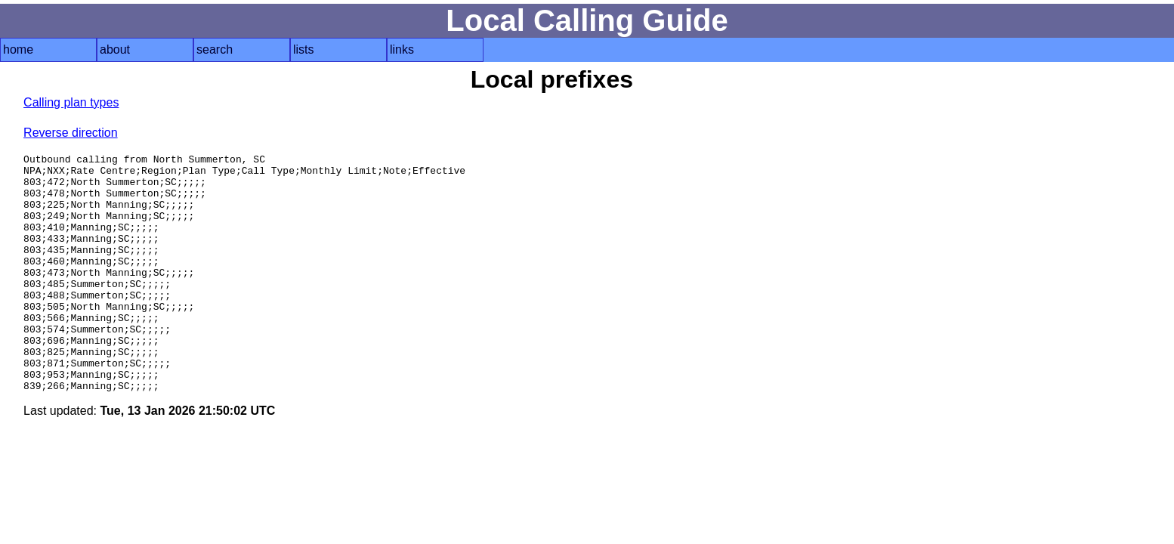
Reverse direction (70, 132)
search (214, 49)
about (115, 49)
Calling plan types (71, 102)
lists (303, 49)
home (18, 49)
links (402, 49)
